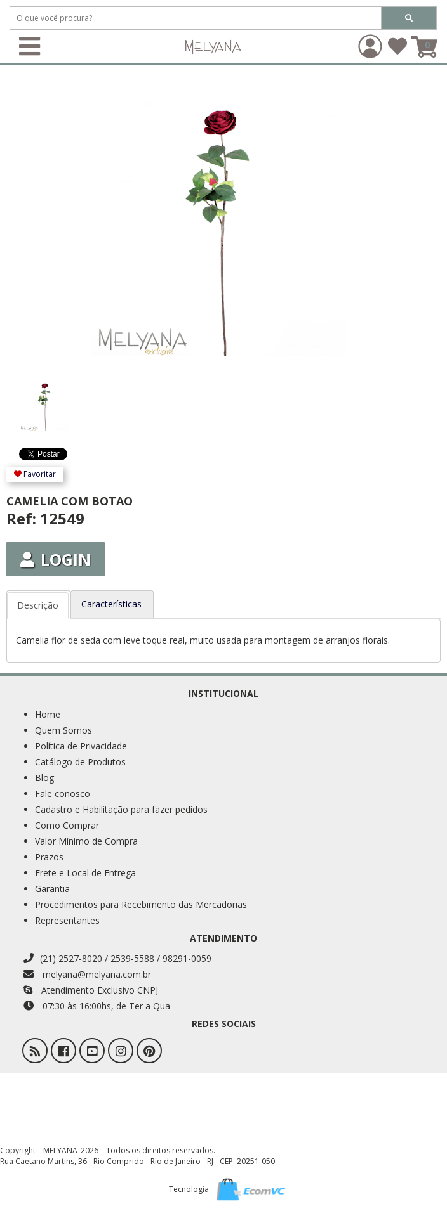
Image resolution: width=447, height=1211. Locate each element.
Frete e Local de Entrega (85, 873)
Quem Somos (63, 730)
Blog (44, 778)
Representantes (67, 920)
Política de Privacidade (81, 746)
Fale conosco (62, 793)
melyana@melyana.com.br (87, 974)
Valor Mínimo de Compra (86, 841)
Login (55, 559)
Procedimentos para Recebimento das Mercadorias (141, 904)
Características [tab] (111, 604)
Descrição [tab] (37, 605)
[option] (59, 400)
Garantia (52, 889)
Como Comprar (67, 825)
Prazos (49, 857)
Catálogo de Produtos (80, 762)
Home (47, 714)
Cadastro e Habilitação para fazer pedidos (121, 809)
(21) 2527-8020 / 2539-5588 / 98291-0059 (117, 958)
